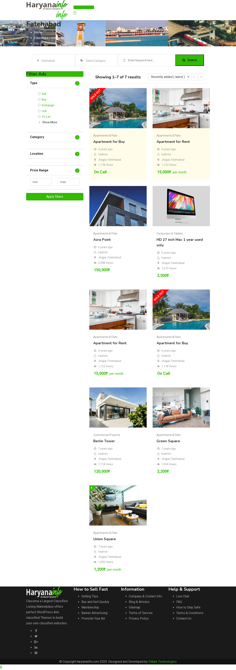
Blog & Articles (139, 602)
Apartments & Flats (105, 135)
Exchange (48, 105)
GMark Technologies (162, 661)
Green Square (168, 441)
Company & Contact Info (145, 596)
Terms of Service (141, 613)
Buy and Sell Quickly (95, 602)
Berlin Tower (104, 441)
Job (44, 111)
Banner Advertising (94, 613)
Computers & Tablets (170, 233)
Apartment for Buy (109, 141)
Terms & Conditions (189, 613)
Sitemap (134, 607)
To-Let (46, 117)
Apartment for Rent (173, 141)
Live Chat (182, 596)
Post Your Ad (84, 7)
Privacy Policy (139, 618)
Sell (44, 94)
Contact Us (183, 618)
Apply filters (54, 196)
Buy (44, 99)
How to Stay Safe (188, 607)
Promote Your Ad (93, 618)
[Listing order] (169, 77)
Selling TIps (89, 596)
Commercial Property (106, 435)
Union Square (104, 539)
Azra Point (102, 239)
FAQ (179, 602)
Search (189, 60)
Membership (90, 607)
